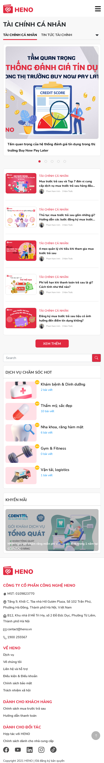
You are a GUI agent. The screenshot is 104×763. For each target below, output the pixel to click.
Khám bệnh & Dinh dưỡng (63, 384)
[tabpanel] (52, 100)
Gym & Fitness (53, 448)
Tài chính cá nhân (20, 35)
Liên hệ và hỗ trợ (15, 669)
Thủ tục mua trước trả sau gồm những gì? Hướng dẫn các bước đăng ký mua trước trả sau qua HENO (67, 217)
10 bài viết (47, 411)
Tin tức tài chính (56, 35)
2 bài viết (47, 390)
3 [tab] (52, 161)
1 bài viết (47, 475)
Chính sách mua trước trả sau (24, 708)
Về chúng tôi (12, 662)
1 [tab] (39, 161)
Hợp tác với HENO (16, 734)
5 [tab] (64, 161)
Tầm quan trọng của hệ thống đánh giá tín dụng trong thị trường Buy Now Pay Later (51, 147)
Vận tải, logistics (55, 469)
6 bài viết (47, 433)
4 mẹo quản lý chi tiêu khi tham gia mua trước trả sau (66, 251)
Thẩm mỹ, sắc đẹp (56, 405)
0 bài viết (47, 454)
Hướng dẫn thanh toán (20, 716)
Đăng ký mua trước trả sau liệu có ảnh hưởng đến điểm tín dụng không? (65, 318)
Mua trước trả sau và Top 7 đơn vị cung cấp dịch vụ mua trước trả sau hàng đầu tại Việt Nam (66, 183)
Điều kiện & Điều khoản (20, 676)
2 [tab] (46, 161)
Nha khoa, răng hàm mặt (62, 427)
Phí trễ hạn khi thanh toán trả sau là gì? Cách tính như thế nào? (66, 284)
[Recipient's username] (47, 358)
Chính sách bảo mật (17, 683)
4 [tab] (58, 161)
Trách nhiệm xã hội (17, 690)
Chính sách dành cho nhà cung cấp (28, 741)
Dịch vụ (8, 655)
